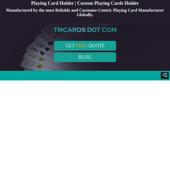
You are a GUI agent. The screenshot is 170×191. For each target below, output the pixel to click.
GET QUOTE (85, 45)
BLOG (85, 57)
